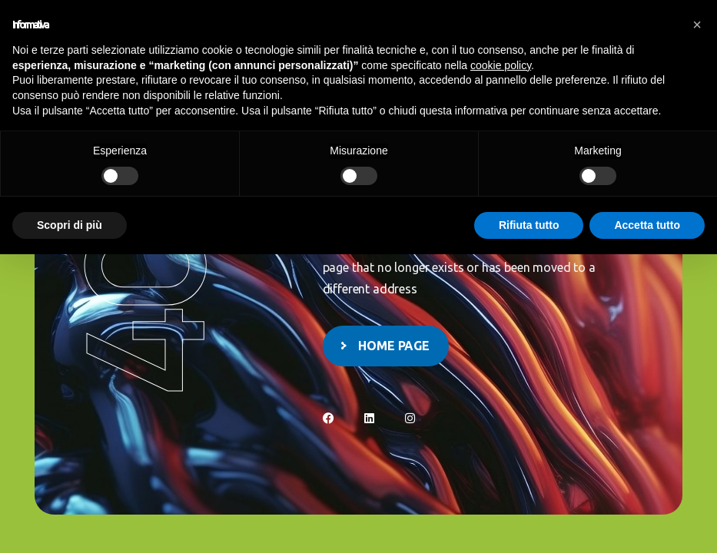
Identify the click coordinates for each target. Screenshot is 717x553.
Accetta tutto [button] (647, 225)
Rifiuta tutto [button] (529, 225)
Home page (394, 346)
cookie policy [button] (500, 65)
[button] (697, 24)
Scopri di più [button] (69, 225)
